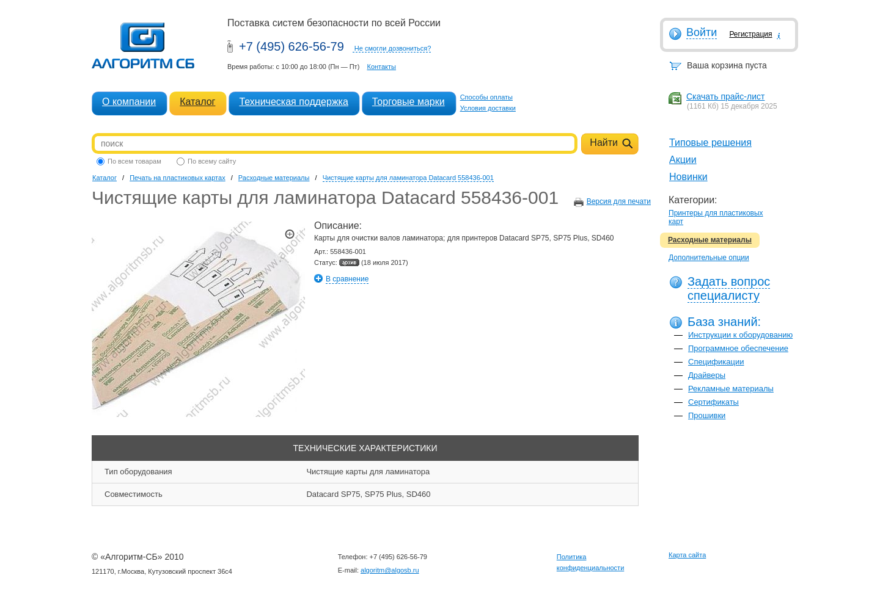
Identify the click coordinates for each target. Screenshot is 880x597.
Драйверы (706, 375)
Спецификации (716, 361)
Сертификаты (713, 402)
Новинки (688, 177)
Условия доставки (488, 108)
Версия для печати (619, 201)
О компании (129, 101)
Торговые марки (408, 101)
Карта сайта (687, 555)
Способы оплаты (486, 97)
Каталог (197, 101)
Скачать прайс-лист (725, 96)
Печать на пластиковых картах (177, 177)
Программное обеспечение (738, 348)
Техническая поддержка (293, 101)
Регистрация (750, 34)
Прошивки (706, 415)
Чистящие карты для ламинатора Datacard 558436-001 (408, 177)
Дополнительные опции (709, 257)
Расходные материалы (710, 240)
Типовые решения (710, 142)
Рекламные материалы (731, 388)
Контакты (381, 66)
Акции (683, 159)
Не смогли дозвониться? (392, 48)
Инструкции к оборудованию (740, 334)
